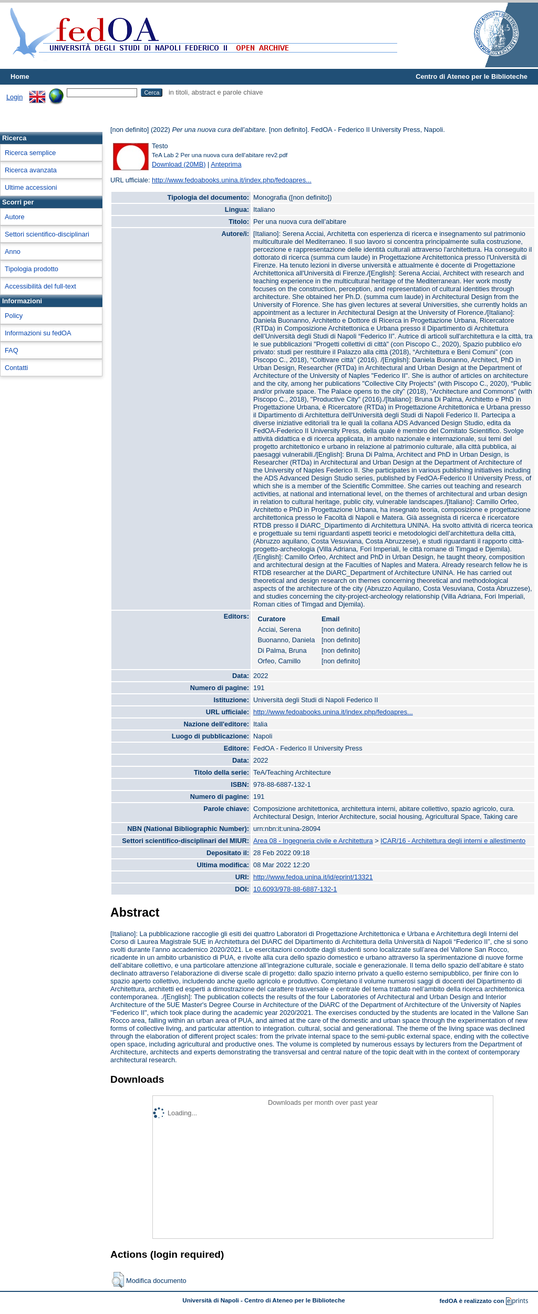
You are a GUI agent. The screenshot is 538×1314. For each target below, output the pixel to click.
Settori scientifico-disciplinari (47, 234)
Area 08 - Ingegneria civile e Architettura (313, 841)
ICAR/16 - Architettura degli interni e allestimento (452, 841)
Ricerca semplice (30, 153)
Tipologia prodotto (31, 269)
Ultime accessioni (31, 187)
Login (14, 97)
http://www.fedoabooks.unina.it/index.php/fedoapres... (232, 180)
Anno (12, 251)
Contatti (16, 368)
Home (20, 76)
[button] (118, 1280)
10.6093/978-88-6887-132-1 (295, 889)
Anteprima (226, 164)
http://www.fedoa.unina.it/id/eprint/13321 (313, 877)
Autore (15, 217)
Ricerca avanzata (31, 170)
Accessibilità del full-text (40, 286)
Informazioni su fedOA (38, 333)
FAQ (11, 350)
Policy (14, 316)
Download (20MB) (178, 164)
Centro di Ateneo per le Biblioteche (471, 76)
